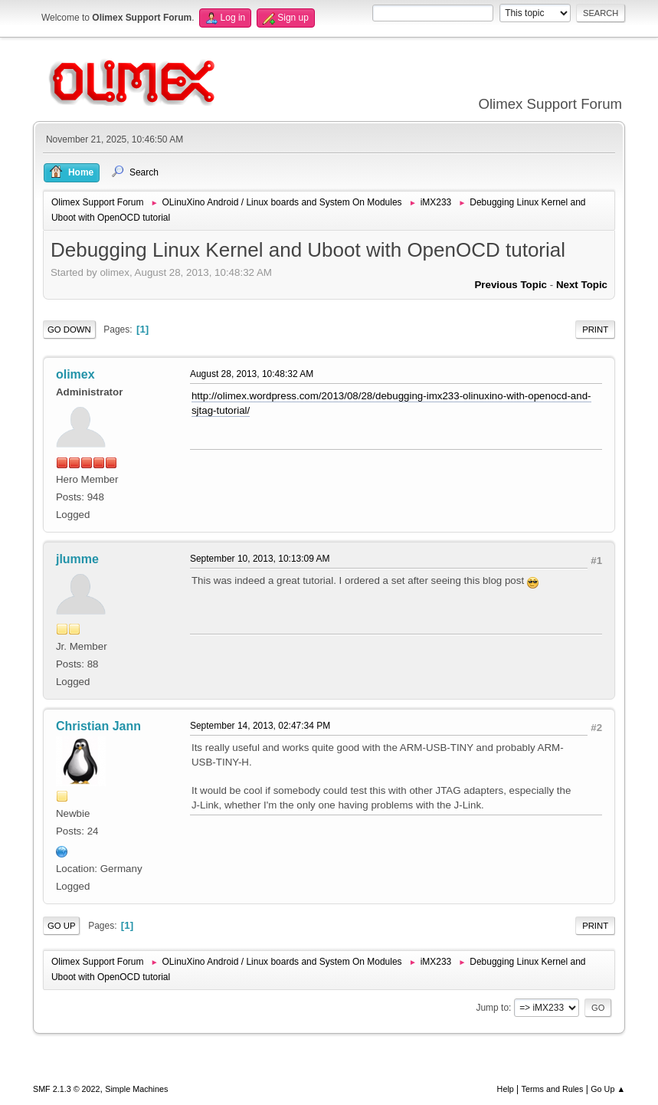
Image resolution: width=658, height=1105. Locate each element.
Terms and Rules (553, 1089)
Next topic (581, 284)
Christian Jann (98, 726)
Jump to (492, 1007)
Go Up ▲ (608, 1089)
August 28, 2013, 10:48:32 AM (251, 374)
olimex (75, 374)
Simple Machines (136, 1089)
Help (505, 1089)
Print (595, 329)
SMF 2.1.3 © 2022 (66, 1089)
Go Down (69, 329)
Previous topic (510, 284)
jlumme (77, 559)
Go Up (61, 925)
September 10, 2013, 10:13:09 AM (260, 558)
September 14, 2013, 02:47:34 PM (260, 725)
